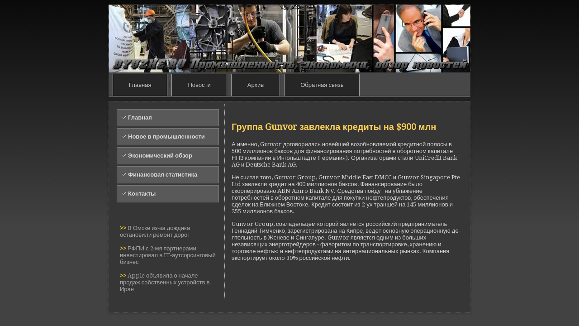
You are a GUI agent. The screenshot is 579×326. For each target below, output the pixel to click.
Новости (199, 85)
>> (124, 228)
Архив (255, 85)
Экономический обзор (160, 155)
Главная (140, 85)
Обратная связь (321, 85)
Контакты (142, 193)
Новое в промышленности (166, 136)
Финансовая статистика (162, 174)
